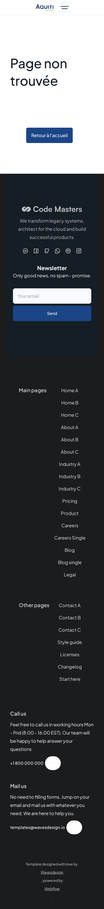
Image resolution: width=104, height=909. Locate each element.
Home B (69, 403)
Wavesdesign (52, 872)
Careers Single (69, 538)
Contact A (70, 605)
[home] (44, 7)
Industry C (70, 488)
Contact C (69, 630)
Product (70, 513)
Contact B (70, 617)
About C (70, 452)
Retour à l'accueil (49, 135)
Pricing (69, 501)
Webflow (52, 888)
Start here (69, 679)
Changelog (70, 667)
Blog (70, 550)
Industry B (69, 476)
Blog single (70, 562)
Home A (69, 390)
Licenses (69, 654)
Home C (70, 415)
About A (69, 427)
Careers (69, 525)
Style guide (69, 642)
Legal (70, 574)
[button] (64, 8)
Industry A (69, 464)
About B (69, 439)
